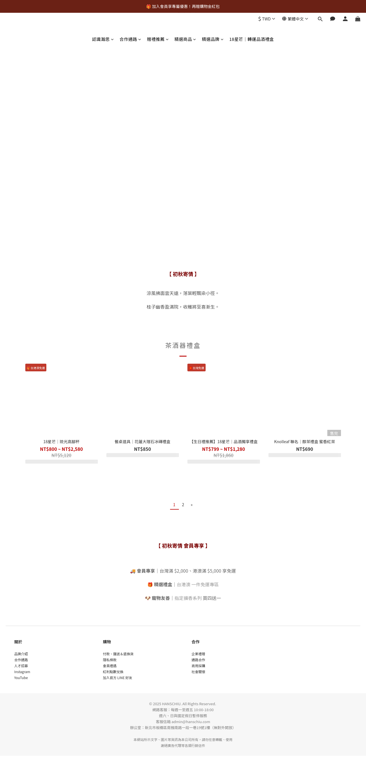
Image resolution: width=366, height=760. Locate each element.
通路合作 (198, 659)
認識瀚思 (103, 39)
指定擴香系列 (188, 597)
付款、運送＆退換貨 (118, 653)
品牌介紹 (21, 653)
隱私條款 (110, 659)
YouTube (21, 677)
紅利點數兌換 (113, 671)
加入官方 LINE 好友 (117, 677)
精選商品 (185, 39)
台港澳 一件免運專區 (198, 584)
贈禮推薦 (158, 39)
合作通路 (130, 39)
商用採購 (198, 665)
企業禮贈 (198, 653)
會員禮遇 (110, 665)
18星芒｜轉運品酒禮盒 (251, 39)
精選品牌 (213, 39)
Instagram (22, 671)
